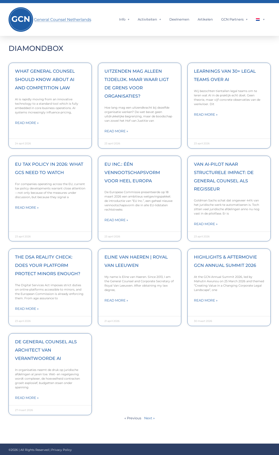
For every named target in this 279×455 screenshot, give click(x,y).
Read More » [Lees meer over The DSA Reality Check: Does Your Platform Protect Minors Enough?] (27, 309)
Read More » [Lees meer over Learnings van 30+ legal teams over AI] (206, 115)
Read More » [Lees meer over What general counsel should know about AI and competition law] (27, 123)
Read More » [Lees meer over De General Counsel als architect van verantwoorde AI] (27, 398)
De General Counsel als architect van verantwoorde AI (46, 350)
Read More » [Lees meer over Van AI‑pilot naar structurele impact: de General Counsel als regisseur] (206, 224)
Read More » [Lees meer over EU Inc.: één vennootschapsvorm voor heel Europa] (116, 220)
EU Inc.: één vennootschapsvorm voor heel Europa (132, 172)
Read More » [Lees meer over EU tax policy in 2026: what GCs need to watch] (27, 208)
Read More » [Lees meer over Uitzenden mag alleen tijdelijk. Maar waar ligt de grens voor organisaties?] (116, 131)
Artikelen (205, 19)
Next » (149, 418)
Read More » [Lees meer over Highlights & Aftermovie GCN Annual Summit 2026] (206, 300)
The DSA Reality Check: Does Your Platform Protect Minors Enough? (47, 265)
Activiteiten (149, 19)
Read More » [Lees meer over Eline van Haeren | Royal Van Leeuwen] (116, 300)
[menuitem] (260, 19)
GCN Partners (234, 19)
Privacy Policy (61, 450)
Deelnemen (179, 19)
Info (124, 19)
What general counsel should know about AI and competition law (45, 79)
